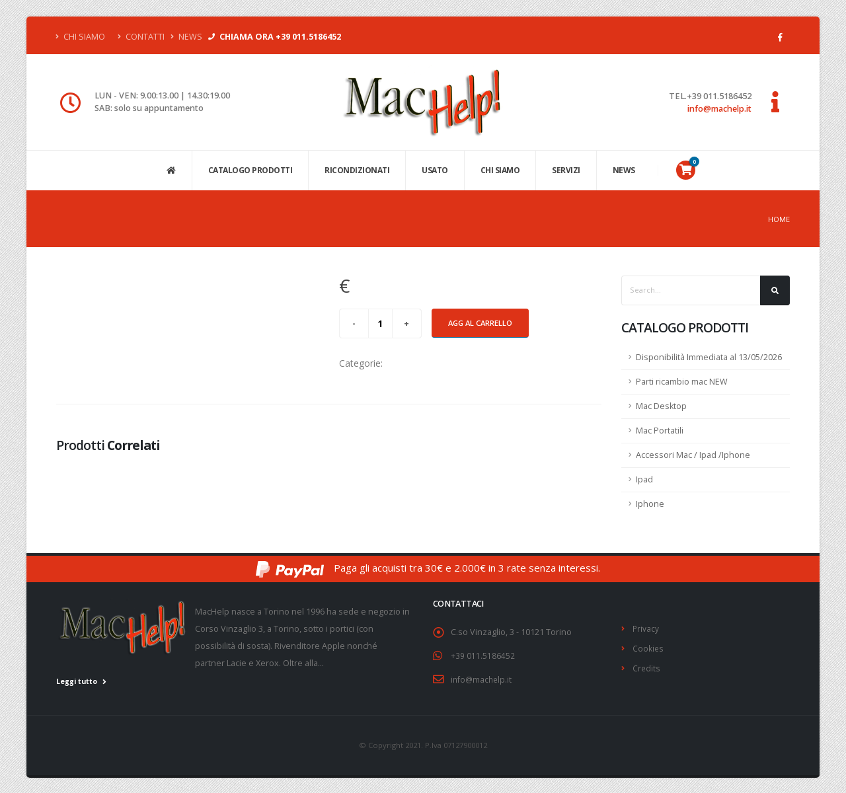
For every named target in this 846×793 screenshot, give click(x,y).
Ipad (644, 479)
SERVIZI (566, 170)
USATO (435, 170)
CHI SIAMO (500, 170)
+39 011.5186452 (483, 655)
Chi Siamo (80, 36)
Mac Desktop (661, 406)
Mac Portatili (659, 430)
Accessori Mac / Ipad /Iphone (693, 455)
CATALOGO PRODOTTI (250, 170)
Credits (647, 666)
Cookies (648, 647)
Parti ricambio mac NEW (682, 381)
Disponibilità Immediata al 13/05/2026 (709, 357)
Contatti (141, 36)
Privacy (646, 628)
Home (779, 219)
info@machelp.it (719, 108)
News (186, 36)
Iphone (650, 504)
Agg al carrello (480, 323)
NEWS (624, 170)
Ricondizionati (357, 170)
